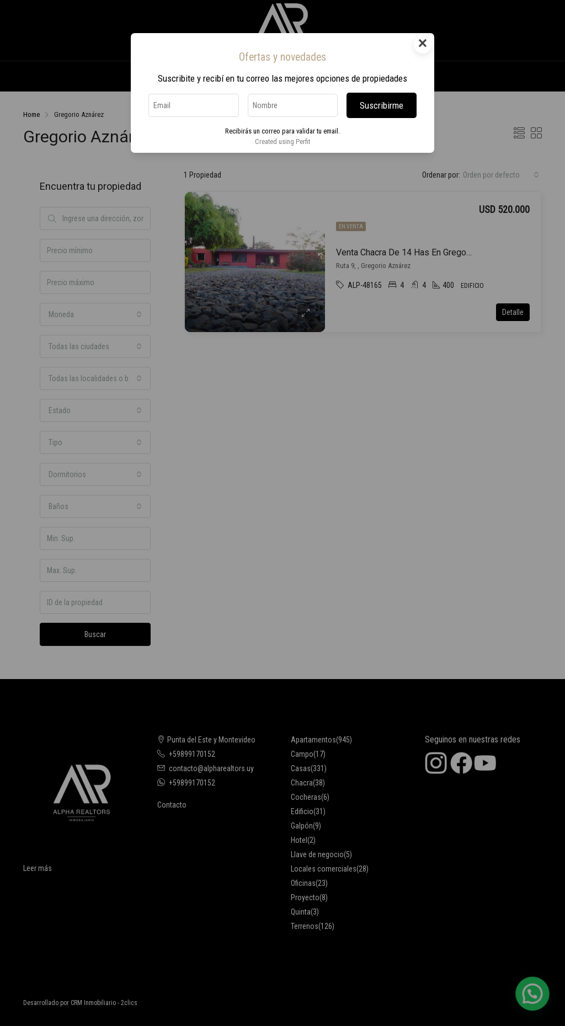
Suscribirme (381, 105)
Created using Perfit (282, 141)
